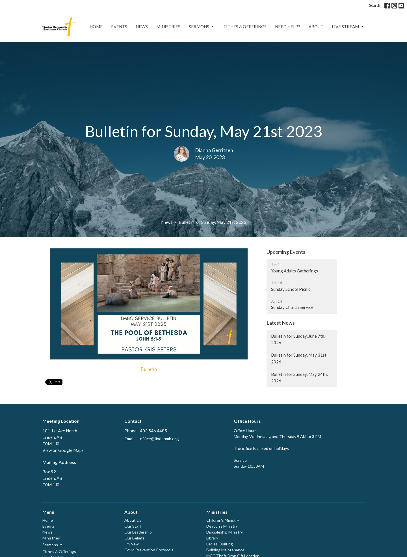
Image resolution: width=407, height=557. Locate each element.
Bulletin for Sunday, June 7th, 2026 (298, 339)
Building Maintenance (225, 549)
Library (212, 538)
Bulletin (149, 369)
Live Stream (348, 26)
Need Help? (287, 26)
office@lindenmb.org (159, 438)
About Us (132, 520)
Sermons (202, 26)
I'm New (131, 543)
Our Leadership (138, 532)
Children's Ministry (222, 520)
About (316, 26)
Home (96, 26)
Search (374, 5)
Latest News (281, 323)
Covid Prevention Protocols (148, 549)
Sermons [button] (53, 545)
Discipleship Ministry (224, 532)
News (142, 26)
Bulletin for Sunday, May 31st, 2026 (299, 358)
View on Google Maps (63, 450)
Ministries (168, 26)
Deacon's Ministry (222, 526)
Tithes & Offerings (245, 26)
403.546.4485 (153, 430)
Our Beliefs (134, 538)
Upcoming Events (286, 252)
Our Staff (132, 526)
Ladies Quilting (219, 543)
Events (119, 26)
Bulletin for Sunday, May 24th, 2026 (299, 377)
